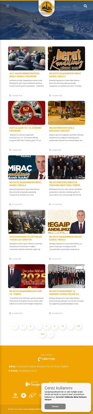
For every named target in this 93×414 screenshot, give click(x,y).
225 (78, 326)
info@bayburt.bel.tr (23, 371)
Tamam (55, 406)
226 (42, 334)
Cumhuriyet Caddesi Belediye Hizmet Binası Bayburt (39, 366)
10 (62, 326)
